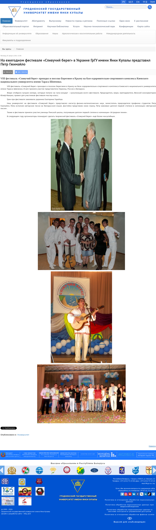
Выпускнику (55, 21)
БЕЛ (131, 1)
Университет (21, 21)
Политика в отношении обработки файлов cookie (130, 514)
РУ (123, 1)
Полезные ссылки (106, 21)
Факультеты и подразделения (16, 40)
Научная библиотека (58, 26)
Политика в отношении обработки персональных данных (130, 500)
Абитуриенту (38, 21)
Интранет (38, 26)
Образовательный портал (16, 26)
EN (138, 1)
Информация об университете (16, 33)
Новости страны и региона (79, 21)
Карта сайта (143, 26)
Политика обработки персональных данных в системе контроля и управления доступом (129, 510)
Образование (42, 33)
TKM (152, 1)
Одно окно (124, 21)
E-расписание (141, 21)
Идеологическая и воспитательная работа (82, 33)
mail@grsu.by (148, 483)
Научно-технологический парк (99, 26)
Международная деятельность (120, 33)
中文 (145, 1)
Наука (55, 33)
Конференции (126, 26)
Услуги (76, 26)
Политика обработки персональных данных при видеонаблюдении (129, 505)
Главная (6, 21)
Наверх (152, 446)
